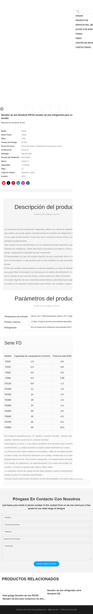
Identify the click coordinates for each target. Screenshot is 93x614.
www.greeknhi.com (39, 610)
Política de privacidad (69, 610)
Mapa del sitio (53, 610)
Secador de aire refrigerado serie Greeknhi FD (64, 592)
